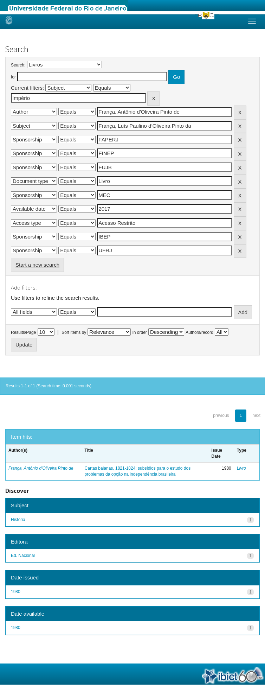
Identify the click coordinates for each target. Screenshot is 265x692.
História (18, 519)
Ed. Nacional (23, 555)
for (13, 77)
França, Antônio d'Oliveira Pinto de (40, 468)
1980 (15, 591)
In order (139, 332)
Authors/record (199, 332)
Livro (241, 468)
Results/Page (23, 332)
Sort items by (74, 332)
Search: (18, 65)
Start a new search (37, 265)
